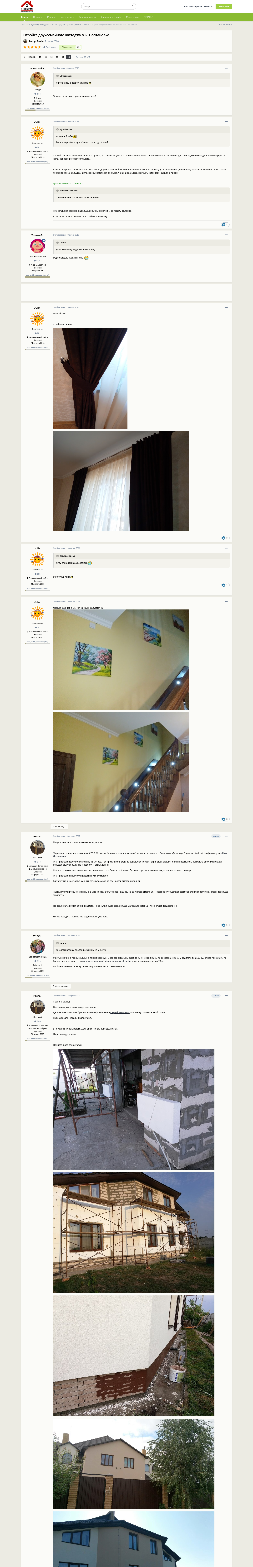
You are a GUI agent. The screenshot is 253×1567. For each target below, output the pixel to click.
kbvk (224, 853)
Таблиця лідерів (87, 17)
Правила (37, 17)
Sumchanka (37, 68)
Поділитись (49, 47)
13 (57, 57)
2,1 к (37, 961)
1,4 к (37, 862)
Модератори (132, 17)
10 (40, 57)
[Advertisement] (112, 294)
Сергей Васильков (120, 1012)
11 (46, 57)
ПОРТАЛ (148, 17)
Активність (67, 17)
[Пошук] (105, 6)
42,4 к (37, 261)
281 (37, 147)
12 (51, 57)
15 (68, 57)
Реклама (51, 17)
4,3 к (37, 94)
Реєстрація (224, 6)
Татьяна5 (36, 235)
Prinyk (37, 935)
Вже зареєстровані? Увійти (198, 6)
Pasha (40, 41)
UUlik (37, 121)
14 (63, 57)
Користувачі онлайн (111, 17)
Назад (32, 57)
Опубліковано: (66, 68)
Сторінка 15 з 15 (84, 57)
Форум (24, 18)
